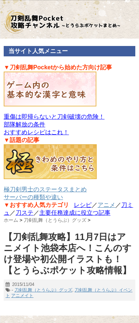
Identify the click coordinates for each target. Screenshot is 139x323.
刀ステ (24, 213)
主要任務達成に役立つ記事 (74, 213)
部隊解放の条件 (24, 124)
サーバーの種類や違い (33, 197)
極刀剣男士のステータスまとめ (45, 189)
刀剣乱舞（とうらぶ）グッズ (43, 290)
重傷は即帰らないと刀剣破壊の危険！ (54, 116)
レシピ (83, 205)
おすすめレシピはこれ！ (36, 132)
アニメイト (22, 295)
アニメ (106, 205)
